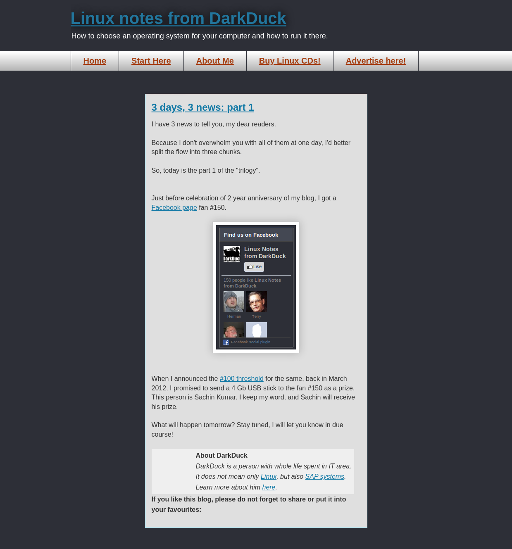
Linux (268, 476)
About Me (215, 60)
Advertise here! (376, 60)
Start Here (151, 60)
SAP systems (325, 476)
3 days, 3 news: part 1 (203, 107)
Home (95, 60)
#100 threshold (242, 378)
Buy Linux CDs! (290, 60)
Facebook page (174, 207)
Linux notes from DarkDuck (178, 18)
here (268, 487)
